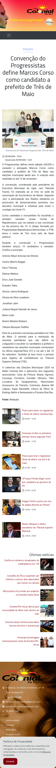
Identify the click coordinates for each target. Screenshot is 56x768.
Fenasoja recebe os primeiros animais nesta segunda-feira (36, 434)
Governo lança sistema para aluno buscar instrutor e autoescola (22, 623)
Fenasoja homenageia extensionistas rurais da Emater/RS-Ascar (20, 641)
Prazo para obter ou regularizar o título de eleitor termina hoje (37, 412)
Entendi (10, 761)
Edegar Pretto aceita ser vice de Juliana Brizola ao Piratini (36, 503)
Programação (13, 734)
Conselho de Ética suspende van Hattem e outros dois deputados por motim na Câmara (22, 579)
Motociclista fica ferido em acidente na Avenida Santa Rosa (21, 592)
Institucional (12, 720)
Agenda (10, 725)
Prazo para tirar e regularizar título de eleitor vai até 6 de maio (36, 459)
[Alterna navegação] (9, 35)
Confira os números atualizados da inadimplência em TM (21, 562)
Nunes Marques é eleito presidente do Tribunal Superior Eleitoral (37, 527)
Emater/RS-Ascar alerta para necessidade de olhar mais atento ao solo (20, 610)
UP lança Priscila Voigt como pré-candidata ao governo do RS (36, 482)
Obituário (11, 729)
